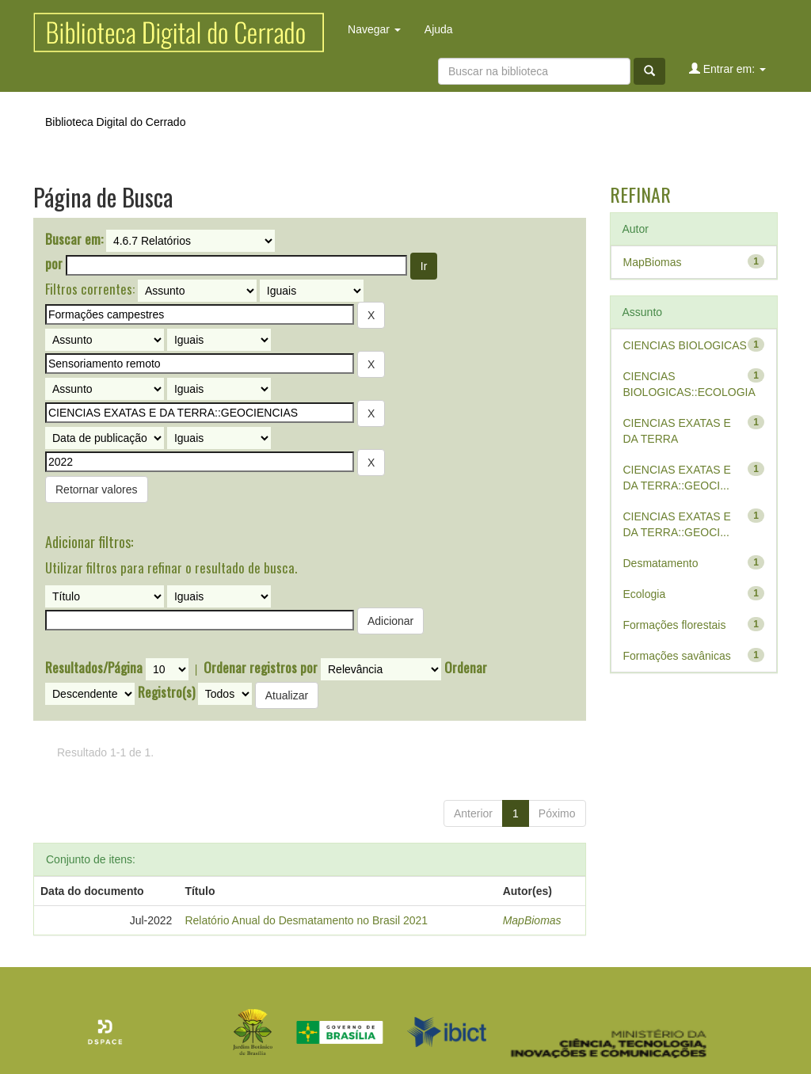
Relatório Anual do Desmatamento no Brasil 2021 (306, 920)
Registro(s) (166, 692)
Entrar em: (727, 68)
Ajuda (439, 29)
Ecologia (644, 594)
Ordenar (465, 667)
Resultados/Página (94, 667)
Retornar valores (96, 489)
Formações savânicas (677, 655)
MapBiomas (532, 920)
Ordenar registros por (261, 667)
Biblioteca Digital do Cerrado (115, 122)
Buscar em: (74, 239)
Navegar (374, 29)
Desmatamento (661, 563)
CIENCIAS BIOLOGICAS (685, 345)
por (54, 263)
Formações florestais (674, 625)
